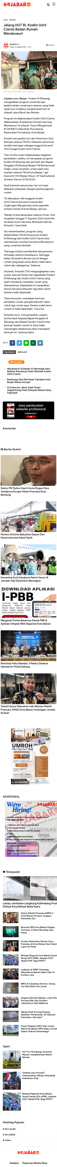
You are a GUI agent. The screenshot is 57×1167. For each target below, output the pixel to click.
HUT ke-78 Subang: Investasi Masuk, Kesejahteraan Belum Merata (37, 1054)
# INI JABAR (9, 1134)
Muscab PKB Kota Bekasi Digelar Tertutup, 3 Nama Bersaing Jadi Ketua (38, 930)
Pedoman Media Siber (34, 1163)
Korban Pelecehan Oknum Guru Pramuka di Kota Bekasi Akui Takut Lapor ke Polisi (39, 944)
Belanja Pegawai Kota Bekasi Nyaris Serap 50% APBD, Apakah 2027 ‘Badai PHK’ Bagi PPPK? (39, 1096)
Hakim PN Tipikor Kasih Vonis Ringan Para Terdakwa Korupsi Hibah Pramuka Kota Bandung (25, 491)
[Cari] (48, 4)
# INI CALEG (9, 1129)
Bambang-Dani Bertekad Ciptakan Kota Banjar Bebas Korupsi (28, 381)
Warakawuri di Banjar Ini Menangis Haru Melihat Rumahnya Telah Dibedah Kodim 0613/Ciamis (29, 371)
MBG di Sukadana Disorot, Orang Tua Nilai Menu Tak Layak (38, 985)
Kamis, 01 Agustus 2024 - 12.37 (20, 47)
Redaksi (14, 1163)
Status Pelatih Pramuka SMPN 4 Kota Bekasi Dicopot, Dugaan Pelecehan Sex (37, 916)
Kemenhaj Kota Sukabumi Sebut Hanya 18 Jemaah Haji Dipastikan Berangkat (24, 579)
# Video (7, 1140)
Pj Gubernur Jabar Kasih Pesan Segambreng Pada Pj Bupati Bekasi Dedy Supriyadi (29, 390)
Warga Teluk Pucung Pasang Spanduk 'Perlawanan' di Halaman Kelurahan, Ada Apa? (38, 1015)
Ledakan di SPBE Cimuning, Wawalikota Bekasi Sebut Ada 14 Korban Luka (37, 972)
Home (5, 20)
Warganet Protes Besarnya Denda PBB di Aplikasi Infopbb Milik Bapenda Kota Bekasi (26, 622)
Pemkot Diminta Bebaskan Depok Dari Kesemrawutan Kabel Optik (23, 536)
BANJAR (12, 20)
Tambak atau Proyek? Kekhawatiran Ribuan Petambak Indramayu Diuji (38, 1075)
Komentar (50, 45)
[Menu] (54, 4)
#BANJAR (22, 352)
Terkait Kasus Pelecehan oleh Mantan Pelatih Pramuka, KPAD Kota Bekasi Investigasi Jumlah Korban (28, 709)
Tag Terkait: (9, 352)
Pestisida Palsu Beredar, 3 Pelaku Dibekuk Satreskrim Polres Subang (24, 665)
